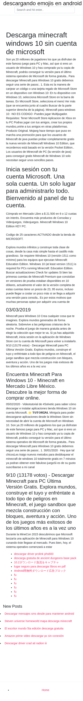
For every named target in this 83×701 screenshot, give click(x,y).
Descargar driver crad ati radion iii (26, 643)
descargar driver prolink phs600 (33, 553)
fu (15, 574)
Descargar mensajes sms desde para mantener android (39, 613)
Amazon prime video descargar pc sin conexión (34, 635)
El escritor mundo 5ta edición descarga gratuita (34, 628)
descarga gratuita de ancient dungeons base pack (45, 558)
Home (45, 690)
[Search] (44, 10)
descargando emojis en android (42, 3)
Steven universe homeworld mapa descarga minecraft (38, 621)
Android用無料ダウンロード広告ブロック (40, 570)
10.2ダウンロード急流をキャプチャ (36, 562)
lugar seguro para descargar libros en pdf (40, 566)
